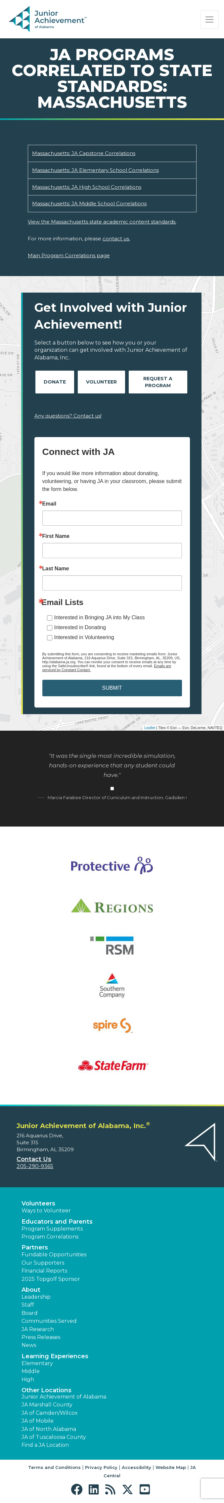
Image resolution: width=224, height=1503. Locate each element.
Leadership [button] (36, 1297)
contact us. (116, 238)
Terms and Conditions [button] (54, 1467)
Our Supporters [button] (43, 1263)
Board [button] (30, 1313)
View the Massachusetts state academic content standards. (102, 222)
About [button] (31, 1290)
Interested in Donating (80, 627)
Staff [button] (28, 1305)
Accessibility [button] (136, 1467)
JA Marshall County (47, 1404)
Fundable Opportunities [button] (54, 1254)
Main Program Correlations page (69, 255)
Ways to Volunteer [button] (46, 1210)
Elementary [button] (37, 1363)
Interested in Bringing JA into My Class (99, 617)
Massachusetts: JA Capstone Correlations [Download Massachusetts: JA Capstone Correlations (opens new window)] (83, 153)
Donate (55, 382)
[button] (78, 1490)
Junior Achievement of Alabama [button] (64, 1397)
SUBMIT (112, 688)
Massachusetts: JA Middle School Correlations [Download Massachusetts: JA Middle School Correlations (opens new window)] (89, 203)
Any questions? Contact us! (68, 416)
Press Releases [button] (41, 1337)
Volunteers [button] (38, 1203)
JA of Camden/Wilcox (50, 1413)
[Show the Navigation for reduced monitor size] (209, 19)
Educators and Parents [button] (57, 1222)
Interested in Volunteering (84, 637)
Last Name (55, 568)
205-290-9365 (35, 1166)
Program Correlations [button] (50, 1237)
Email (49, 504)
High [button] (28, 1379)
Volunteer (101, 382)
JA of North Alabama (49, 1429)
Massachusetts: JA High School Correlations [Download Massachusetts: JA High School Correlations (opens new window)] (86, 187)
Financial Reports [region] (44, 1271)
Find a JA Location (45, 1445)
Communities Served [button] (49, 1321)
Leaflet (149, 728)
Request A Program (157, 382)
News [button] (29, 1345)
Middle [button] (31, 1371)
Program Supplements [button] (52, 1229)
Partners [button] (35, 1247)
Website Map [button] (171, 1467)
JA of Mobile (38, 1421)
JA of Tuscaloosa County (54, 1437)
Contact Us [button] (34, 1159)
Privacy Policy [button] (101, 1467)
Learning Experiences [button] (55, 1356)
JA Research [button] (38, 1329)
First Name (56, 536)
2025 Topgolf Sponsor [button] (51, 1279)
